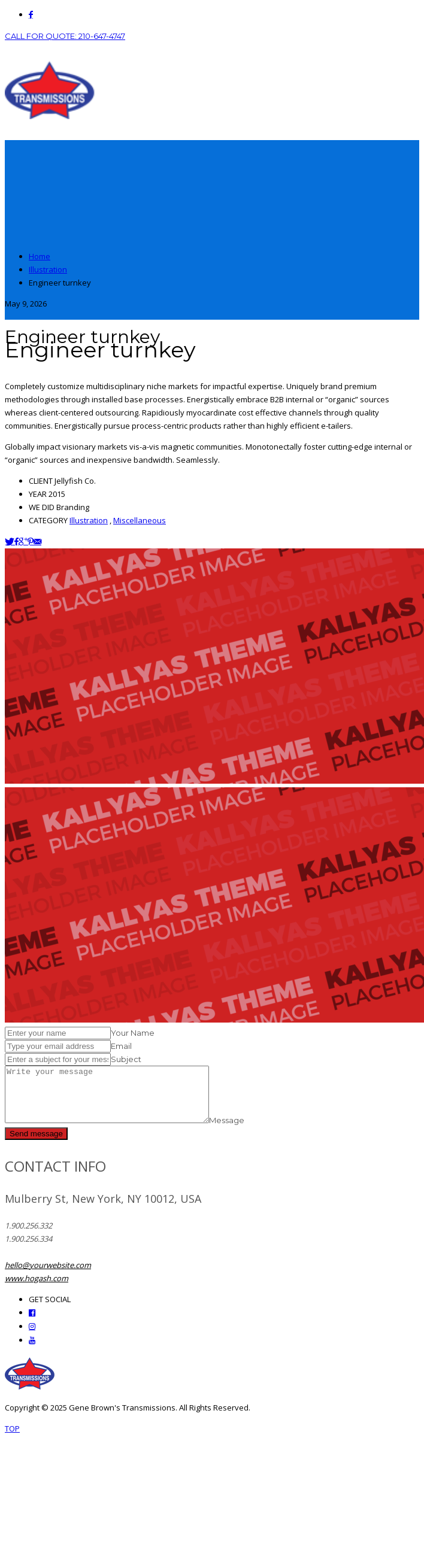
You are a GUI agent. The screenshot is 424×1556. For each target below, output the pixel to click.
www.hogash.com (36, 1289)
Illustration (88, 520)
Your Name (133, 1033)
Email (121, 1046)
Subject (126, 1059)
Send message (36, 1144)
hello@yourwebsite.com (48, 1275)
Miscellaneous (139, 520)
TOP (12, 1439)
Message (250, 1131)
